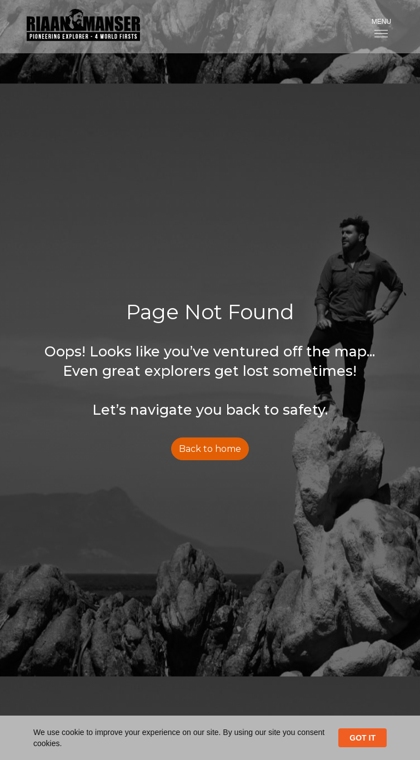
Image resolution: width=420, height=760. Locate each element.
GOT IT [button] (362, 737)
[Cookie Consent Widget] (210, 738)
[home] (74, 26)
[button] (381, 26)
